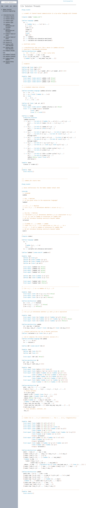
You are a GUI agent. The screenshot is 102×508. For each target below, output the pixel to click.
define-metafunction (29, 51)
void (27, 33)
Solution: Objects (10, 18)
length (37, 394)
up (10, 6)
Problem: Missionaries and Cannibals (10, 26)
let (24, 55)
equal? (40, 328)
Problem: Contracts (10, 54)
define (24, 67)
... (38, 24)
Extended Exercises (9, 15)
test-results (28, 171)
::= (26, 22)
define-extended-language (31, 90)
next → (15, 6)
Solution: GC (9, 42)
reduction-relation (30, 117)
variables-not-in (46, 464)
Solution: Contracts (10, 56)
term (31, 67)
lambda (29, 24)
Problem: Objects (10, 17)
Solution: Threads (10, 52)
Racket (68, 1)
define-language (27, 20)
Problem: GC (9, 40)
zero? (40, 157)
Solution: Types (9, 22)
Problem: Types (9, 20)
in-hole (37, 121)
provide (24, 191)
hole (29, 96)
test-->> (27, 108)
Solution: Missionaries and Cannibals (10, 31)
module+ (24, 76)
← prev (6, 6)
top (2, 6)
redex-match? (37, 78)
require (24, 17)
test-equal (27, 78)
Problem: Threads (10, 50)
